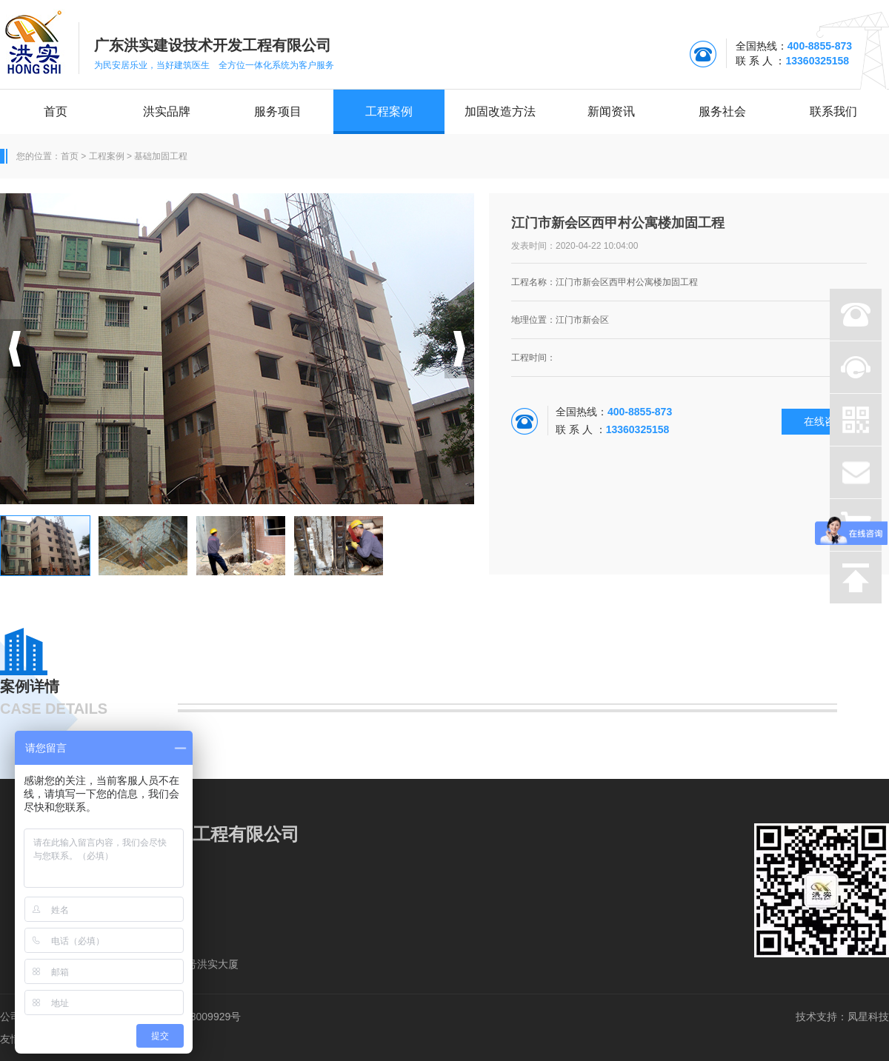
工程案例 (389, 111)
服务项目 (278, 111)
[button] (15, 348)
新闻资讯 (611, 111)
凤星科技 (868, 1016)
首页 (55, 111)
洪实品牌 (166, 111)
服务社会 (722, 111)
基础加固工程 (160, 156)
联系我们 (833, 111)
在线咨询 (824, 421)
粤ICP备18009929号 (194, 1016)
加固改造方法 (500, 111)
